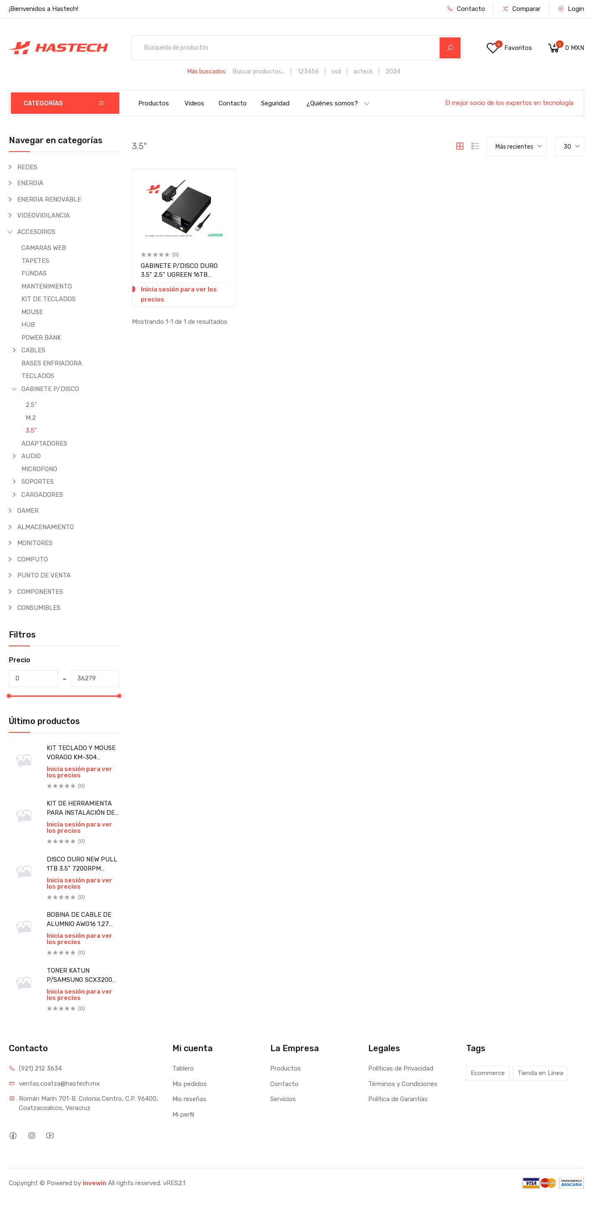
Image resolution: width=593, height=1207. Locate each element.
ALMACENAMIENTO (45, 527)
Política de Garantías (398, 1099)
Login (571, 9)
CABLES (33, 350)
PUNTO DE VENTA (44, 575)
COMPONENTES (40, 592)
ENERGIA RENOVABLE (49, 199)
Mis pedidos (189, 1084)
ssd (336, 71)
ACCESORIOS (36, 232)
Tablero (183, 1068)
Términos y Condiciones (403, 1084)
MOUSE (32, 312)
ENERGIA (30, 183)
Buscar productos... (259, 71)
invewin (94, 1183)
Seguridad (275, 103)
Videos (194, 103)
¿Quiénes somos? (338, 103)
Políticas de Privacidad (400, 1068)
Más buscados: (207, 71)
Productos (153, 103)
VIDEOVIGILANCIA (43, 215)
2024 (393, 71)
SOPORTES (37, 481)
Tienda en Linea (540, 1073)
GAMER (28, 510)
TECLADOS (37, 376)
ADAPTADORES (44, 443)
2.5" (31, 405)
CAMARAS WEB (43, 248)
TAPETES (35, 261)
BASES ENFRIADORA (51, 363)
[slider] (9, 696)
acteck (363, 71)
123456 (308, 71)
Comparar (521, 9)
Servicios (283, 1099)
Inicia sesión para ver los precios (79, 772)
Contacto (466, 9)
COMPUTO (32, 559)
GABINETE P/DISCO (50, 389)
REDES (27, 167)
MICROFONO (39, 469)
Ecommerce (488, 1073)
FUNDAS (34, 273)
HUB (28, 324)
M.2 (31, 418)
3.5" (31, 430)
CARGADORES (42, 495)
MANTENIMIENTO (46, 286)
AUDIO (31, 456)
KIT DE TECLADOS (48, 299)
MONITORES (35, 543)
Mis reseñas (189, 1099)
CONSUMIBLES (39, 607)
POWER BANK (41, 337)
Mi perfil (183, 1114)
